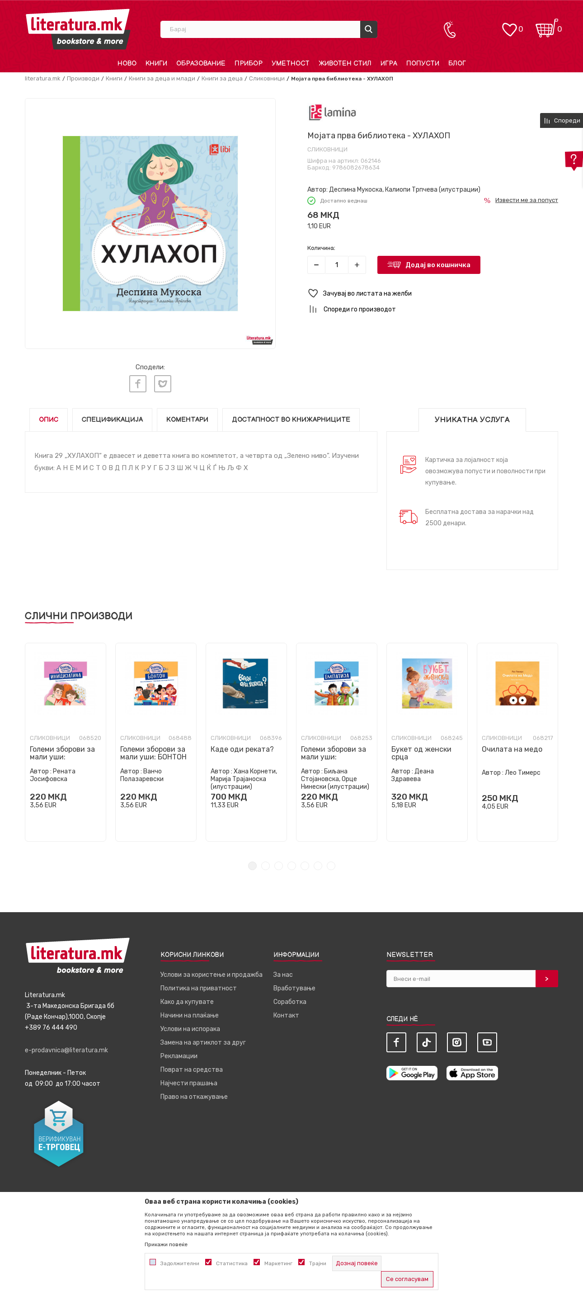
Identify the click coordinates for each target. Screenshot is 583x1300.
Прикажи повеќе (166, 1244)
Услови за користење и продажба (211, 975)
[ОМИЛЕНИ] (509, 25)
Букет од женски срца (421, 753)
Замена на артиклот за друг (203, 1042)
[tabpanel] (65, 742)
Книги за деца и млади (162, 78)
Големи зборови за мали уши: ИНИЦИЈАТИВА (62, 756)
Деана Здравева (412, 775)
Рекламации (178, 1056)
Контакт (286, 1015)
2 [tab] (265, 866)
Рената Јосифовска (52, 775)
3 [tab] (278, 866)
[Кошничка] (547, 25)
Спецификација (112, 419)
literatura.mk (43, 78)
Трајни (317, 1263)
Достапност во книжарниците (291, 419)
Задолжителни (179, 1263)
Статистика (232, 1263)
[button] (432, 293)
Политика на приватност (198, 988)
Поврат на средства (191, 1070)
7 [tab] (331, 866)
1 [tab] (252, 866)
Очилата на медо (512, 749)
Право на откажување (194, 1097)
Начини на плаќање (189, 1015)
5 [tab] (305, 866)
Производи (83, 78)
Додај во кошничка (437, 265)
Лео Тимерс (523, 773)
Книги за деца (222, 78)
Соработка (289, 1002)
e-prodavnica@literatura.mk (66, 1050)
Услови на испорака (190, 1029)
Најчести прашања (188, 1083)
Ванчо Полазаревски (142, 775)
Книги (114, 78)
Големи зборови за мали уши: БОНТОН (153, 753)
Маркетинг (278, 1263)
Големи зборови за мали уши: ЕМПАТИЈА (333, 756)
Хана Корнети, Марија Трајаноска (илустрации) (244, 779)
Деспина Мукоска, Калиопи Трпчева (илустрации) (404, 189)
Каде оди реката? (242, 749)
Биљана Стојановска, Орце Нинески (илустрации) (335, 779)
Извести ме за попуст (526, 200)
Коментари (187, 419)
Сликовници (267, 78)
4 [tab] (291, 866)
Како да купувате (187, 1002)
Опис (48, 419)
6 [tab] (318, 866)
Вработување (294, 988)
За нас (283, 975)
